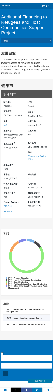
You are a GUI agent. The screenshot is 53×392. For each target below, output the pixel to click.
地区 (30, 152)
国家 (5, 121)
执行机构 (32, 143)
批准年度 (8, 165)
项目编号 (7, 102)
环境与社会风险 (10, 183)
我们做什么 (6, 5)
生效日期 (32, 130)
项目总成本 (9, 143)
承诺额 (6, 174)
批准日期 (7, 130)
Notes (7, 211)
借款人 (31, 111)
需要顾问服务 (9, 193)
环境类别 (32, 174)
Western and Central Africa (37, 157)
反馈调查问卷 (40, 381)
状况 (30, 102)
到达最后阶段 (34, 193)
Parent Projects (12, 202)
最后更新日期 (34, 202)
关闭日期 (32, 183)
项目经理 (7, 111)
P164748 (8, 206)
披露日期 (32, 121)
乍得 (5, 125)
